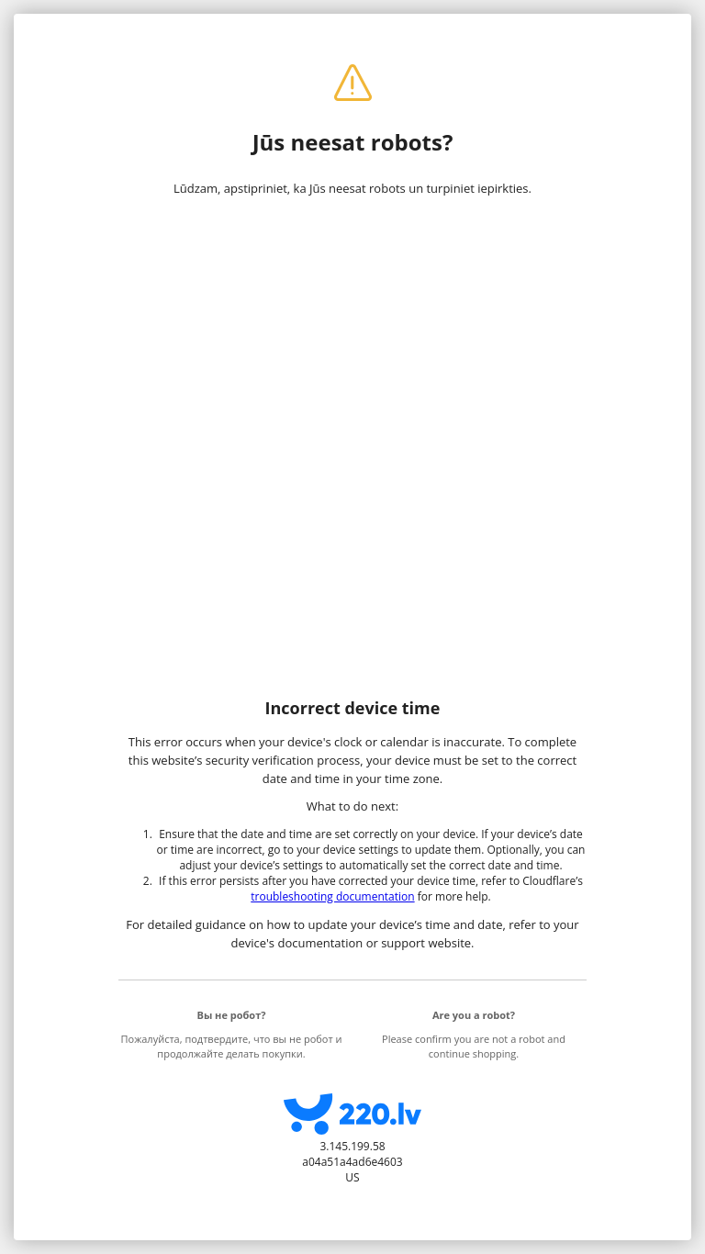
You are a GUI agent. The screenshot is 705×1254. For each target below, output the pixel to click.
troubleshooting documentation (332, 896)
